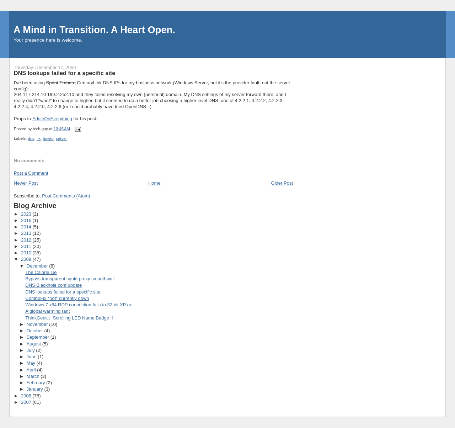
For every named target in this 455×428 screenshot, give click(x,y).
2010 (27, 252)
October (35, 330)
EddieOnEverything (52, 118)
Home (154, 183)
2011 (27, 246)
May (32, 363)
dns (31, 138)
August (34, 344)
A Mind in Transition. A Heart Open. (94, 29)
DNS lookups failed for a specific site (62, 292)
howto (48, 138)
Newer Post (26, 183)
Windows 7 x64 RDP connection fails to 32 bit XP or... (80, 304)
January (35, 389)
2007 (27, 402)
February (37, 382)
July (31, 350)
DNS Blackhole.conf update (53, 285)
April (32, 369)
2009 (27, 259)
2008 (27, 395)
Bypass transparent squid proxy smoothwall (69, 278)
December (38, 266)
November (38, 324)
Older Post (282, 183)
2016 (27, 220)
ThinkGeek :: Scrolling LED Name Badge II (69, 318)
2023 (27, 214)
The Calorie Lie (41, 272)
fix (39, 138)
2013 (27, 233)
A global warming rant (47, 311)
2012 (27, 240)
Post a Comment (31, 173)
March (34, 376)
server (61, 138)
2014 (27, 226)
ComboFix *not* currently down (57, 298)
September (38, 337)
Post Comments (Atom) (66, 196)
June (32, 356)
